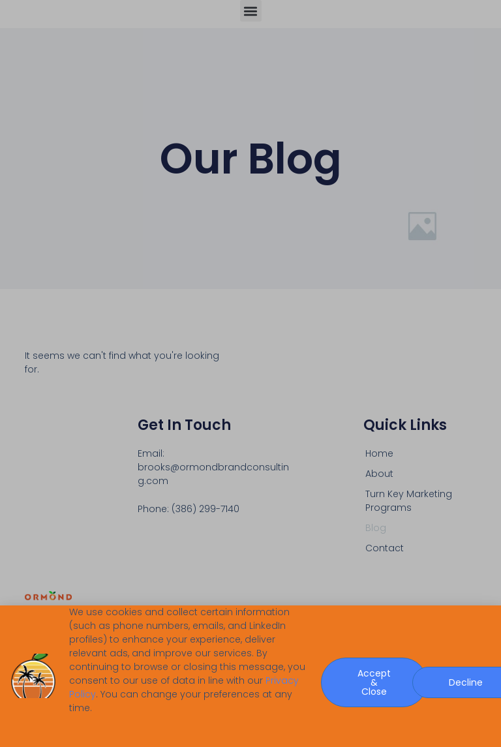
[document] (250, 373)
